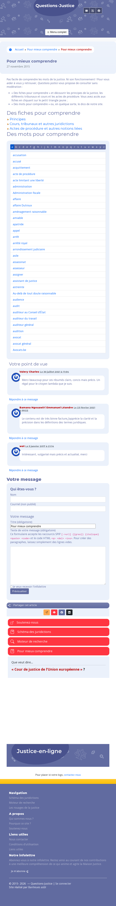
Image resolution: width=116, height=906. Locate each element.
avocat (17, 337)
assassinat (19, 262)
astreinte (18, 287)
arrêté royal (20, 243)
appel (16, 230)
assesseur (19, 268)
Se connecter (63, 883)
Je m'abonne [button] (19, 871)
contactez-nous (72, 774)
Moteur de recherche (28, 641)
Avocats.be (19, 350)
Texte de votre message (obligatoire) (33, 530)
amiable (18, 218)
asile (15, 255)
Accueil (16, 49)
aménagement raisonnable (30, 211)
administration (22, 186)
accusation (19, 155)
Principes (18, 119)
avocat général (22, 343)
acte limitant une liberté (28, 180)
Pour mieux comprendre (42, 49)
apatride (18, 224)
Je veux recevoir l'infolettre (29, 586)
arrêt (16, 237)
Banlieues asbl (37, 887)
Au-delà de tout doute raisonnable (34, 293)
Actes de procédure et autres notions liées (46, 128)
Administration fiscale (26, 193)
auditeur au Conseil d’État (29, 312)
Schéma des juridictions (30, 632)
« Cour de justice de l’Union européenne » (47, 669)
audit (16, 306)
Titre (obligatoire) (21, 522)
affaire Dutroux (22, 205)
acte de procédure (24, 174)
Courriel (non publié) (23, 504)
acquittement (21, 167)
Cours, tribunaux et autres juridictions (42, 124)
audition (18, 331)
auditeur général (23, 325)
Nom (13, 494)
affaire (17, 199)
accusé (17, 161)
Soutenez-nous (24, 622)
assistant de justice (25, 281)
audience (18, 299)
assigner (18, 274)
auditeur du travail (25, 318)
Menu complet (56, 32)
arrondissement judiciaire (29, 249)
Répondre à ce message (23, 399)
